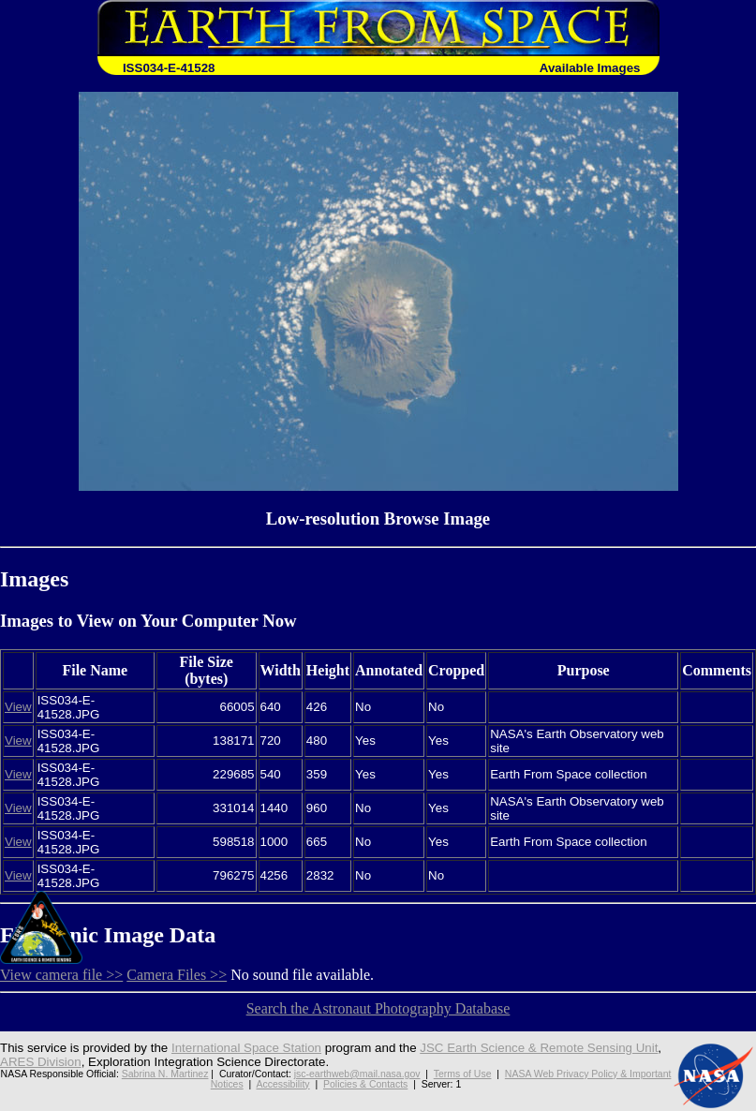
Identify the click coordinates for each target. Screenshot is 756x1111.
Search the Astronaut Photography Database (378, 1008)
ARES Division (41, 1062)
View (18, 707)
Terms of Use (463, 1074)
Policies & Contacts (365, 1084)
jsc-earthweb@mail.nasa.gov (357, 1074)
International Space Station (246, 1048)
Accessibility (283, 1084)
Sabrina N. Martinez (165, 1074)
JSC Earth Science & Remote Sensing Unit (539, 1048)
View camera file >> (61, 975)
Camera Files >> (176, 975)
